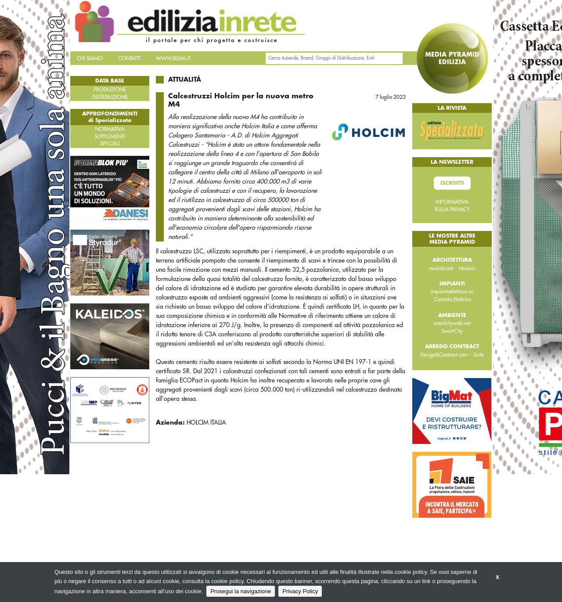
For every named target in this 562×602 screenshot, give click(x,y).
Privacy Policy (300, 591)
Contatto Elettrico (452, 299)
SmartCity (452, 331)
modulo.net (441, 268)
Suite (478, 354)
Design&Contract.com (444, 354)
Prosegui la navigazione (240, 591)
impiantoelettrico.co (452, 291)
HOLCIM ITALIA (206, 422)
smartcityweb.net (452, 323)
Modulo (467, 268)
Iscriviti (452, 183)
